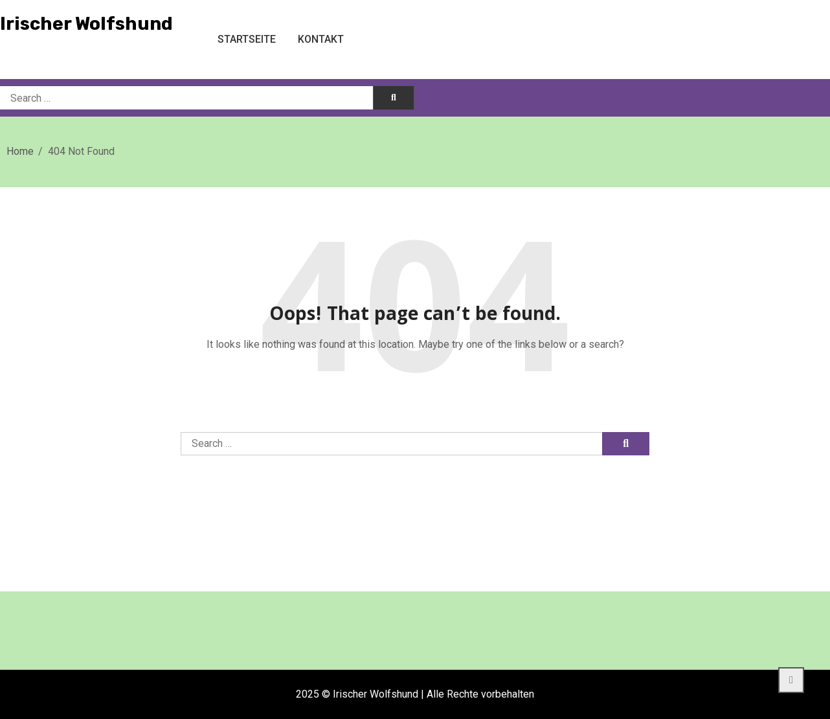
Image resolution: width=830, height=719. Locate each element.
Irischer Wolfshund (86, 23)
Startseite (247, 39)
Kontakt (321, 39)
